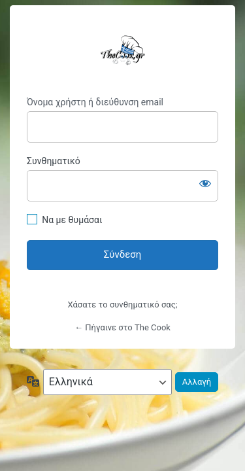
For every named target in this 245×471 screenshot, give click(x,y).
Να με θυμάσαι (72, 220)
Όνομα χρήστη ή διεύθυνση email (95, 102)
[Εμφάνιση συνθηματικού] (205, 183)
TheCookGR (122, 50)
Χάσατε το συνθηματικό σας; (123, 304)
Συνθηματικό (53, 161)
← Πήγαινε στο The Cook (122, 327)
